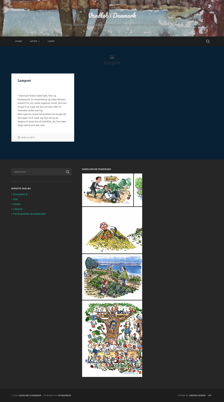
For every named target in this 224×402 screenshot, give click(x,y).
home (18, 41)
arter (33, 41)
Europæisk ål (20, 194)
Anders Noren (197, 395)
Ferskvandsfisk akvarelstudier (29, 213)
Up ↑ (210, 395)
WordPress (64, 395)
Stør (15, 199)
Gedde (16, 204)
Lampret (24, 80)
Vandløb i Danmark (112, 15)
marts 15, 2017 (28, 137)
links (51, 41)
